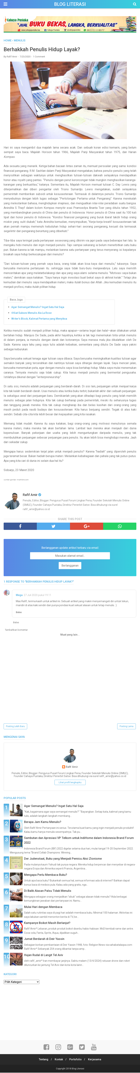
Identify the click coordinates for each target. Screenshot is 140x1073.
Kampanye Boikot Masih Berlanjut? (47, 923)
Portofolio (76, 1059)
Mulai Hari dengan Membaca (43, 907)
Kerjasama (95, 1059)
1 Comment (39, 56)
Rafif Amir (72, 767)
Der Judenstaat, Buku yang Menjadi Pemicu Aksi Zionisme (63, 859)
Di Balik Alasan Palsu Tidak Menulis (47, 891)
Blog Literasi (70, 4)
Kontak (59, 1059)
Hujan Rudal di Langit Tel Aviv (43, 955)
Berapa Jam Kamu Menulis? (42, 822)
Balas (19, 612)
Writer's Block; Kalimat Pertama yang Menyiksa (39, 319)
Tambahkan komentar (16, 630)
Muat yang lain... (70, 634)
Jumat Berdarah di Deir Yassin (44, 939)
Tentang (43, 1059)
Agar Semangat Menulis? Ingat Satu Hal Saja (37, 307)
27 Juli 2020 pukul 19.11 (37, 595)
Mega (19, 595)
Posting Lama (126, 726)
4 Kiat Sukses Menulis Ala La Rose (31, 313)
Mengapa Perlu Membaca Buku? (45, 875)
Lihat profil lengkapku (70, 782)
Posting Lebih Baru (15, 726)
